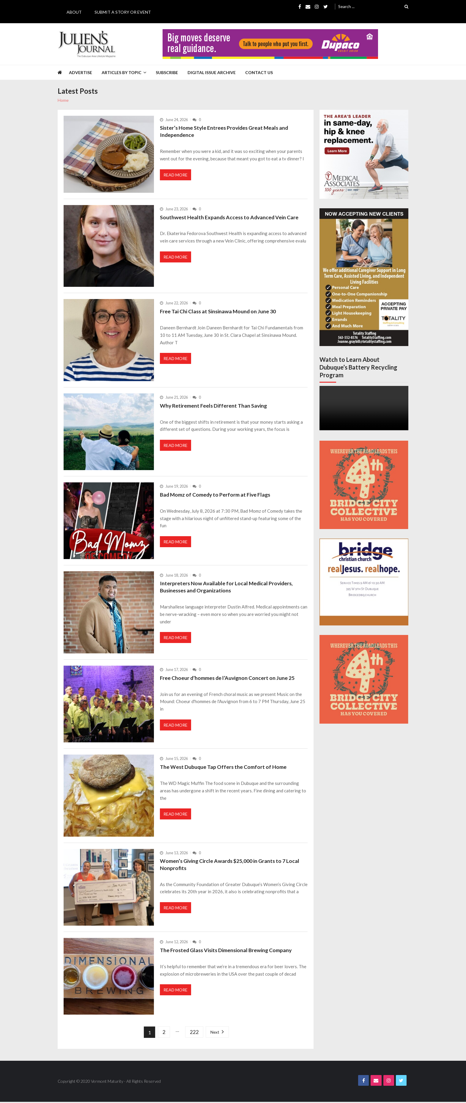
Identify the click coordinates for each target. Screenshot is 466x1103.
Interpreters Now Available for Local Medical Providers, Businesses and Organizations (227, 587)
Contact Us (259, 72)
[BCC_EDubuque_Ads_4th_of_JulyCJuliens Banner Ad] (363, 485)
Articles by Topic (121, 72)
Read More (176, 176)
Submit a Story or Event (123, 12)
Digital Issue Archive (212, 72)
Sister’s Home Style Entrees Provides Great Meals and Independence (225, 131)
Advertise (80, 72)
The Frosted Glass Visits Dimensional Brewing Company (227, 950)
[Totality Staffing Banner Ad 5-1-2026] (363, 277)
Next (216, 1032)
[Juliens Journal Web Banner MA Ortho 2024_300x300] (363, 154)
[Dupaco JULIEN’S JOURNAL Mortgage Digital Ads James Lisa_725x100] (270, 44)
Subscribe (167, 72)
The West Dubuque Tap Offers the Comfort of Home (223, 767)
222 (194, 1032)
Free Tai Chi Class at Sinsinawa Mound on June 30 (218, 311)
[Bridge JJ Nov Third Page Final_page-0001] (363, 582)
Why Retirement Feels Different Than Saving (214, 405)
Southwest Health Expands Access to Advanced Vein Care (230, 217)
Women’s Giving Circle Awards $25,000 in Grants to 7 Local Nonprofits (230, 865)
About (74, 12)
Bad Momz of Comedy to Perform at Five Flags (216, 494)
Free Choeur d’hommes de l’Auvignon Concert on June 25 (228, 678)
